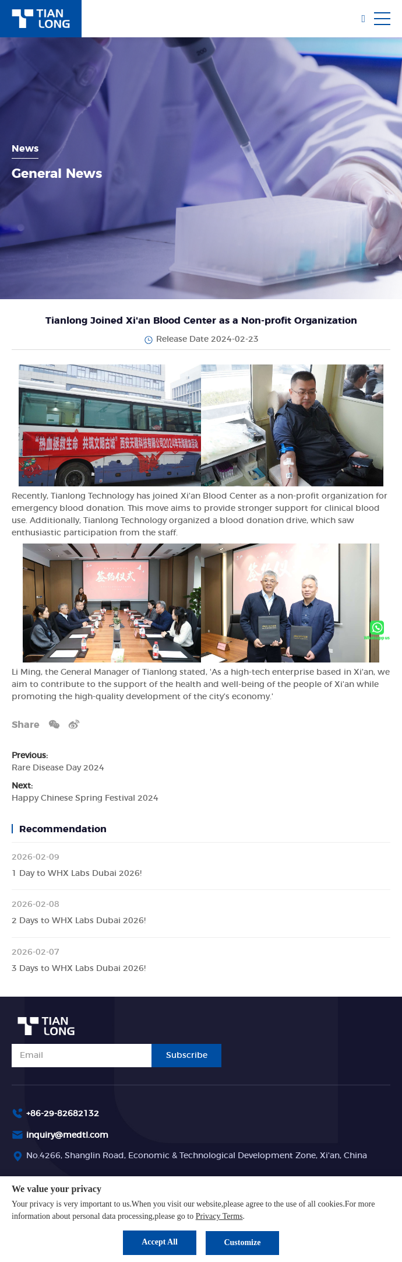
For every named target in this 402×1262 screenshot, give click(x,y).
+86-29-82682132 (62, 1114)
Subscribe (186, 1055)
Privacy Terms (219, 1216)
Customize (243, 1242)
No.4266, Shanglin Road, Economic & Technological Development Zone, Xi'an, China (196, 1156)
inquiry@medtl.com (67, 1135)
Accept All (159, 1242)
